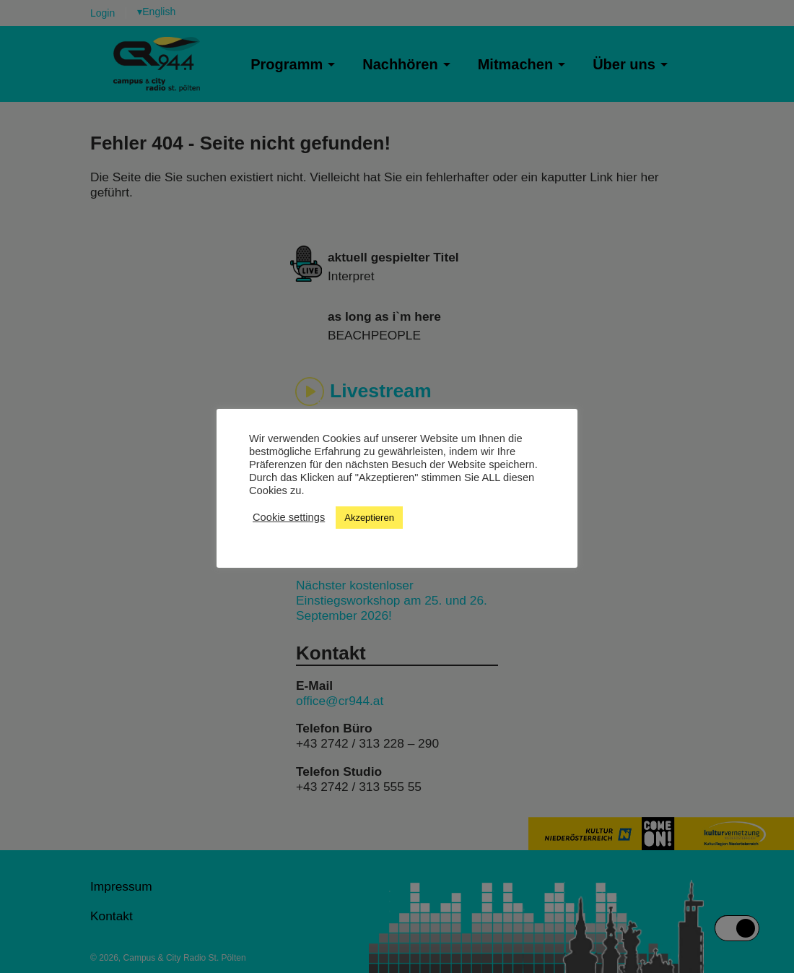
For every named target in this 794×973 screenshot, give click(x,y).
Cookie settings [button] (289, 517)
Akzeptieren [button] (369, 517)
